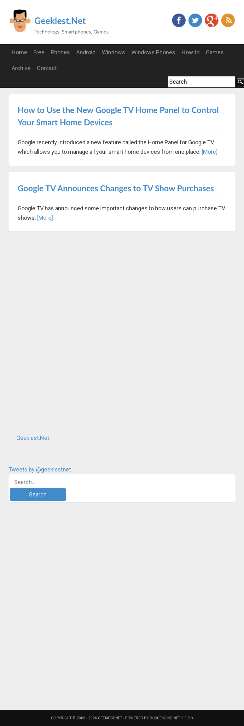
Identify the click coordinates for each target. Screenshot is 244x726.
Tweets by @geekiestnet (40, 469)
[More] (210, 151)
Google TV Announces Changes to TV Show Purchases (116, 188)
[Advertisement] (56, 332)
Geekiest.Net (60, 20)
